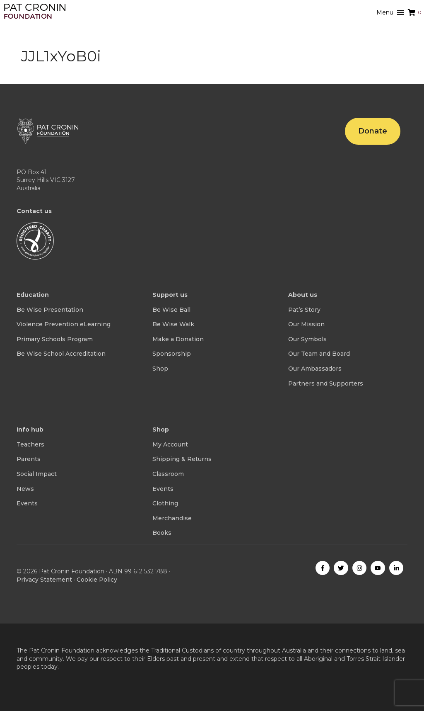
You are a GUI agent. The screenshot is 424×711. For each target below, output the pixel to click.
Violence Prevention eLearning (64, 324)
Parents (29, 459)
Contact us (34, 211)
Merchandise (172, 518)
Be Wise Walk (173, 324)
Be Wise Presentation (50, 309)
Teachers (30, 444)
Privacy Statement (44, 579)
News (25, 489)
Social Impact (37, 474)
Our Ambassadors (315, 368)
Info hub (30, 429)
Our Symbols (307, 339)
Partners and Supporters (325, 383)
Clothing (165, 503)
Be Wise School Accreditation (61, 353)
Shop (160, 368)
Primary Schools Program (55, 339)
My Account (170, 444)
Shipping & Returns (182, 459)
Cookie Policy (97, 579)
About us (302, 294)
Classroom (168, 474)
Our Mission (306, 324)
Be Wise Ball (171, 309)
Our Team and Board (319, 353)
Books (161, 532)
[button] (384, 12)
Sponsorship (171, 353)
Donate (372, 131)
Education (33, 294)
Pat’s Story (304, 309)
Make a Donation (178, 339)
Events (27, 503)
